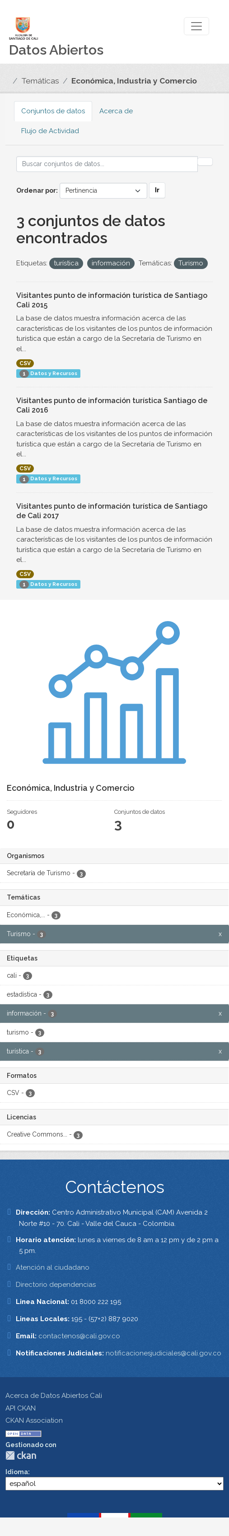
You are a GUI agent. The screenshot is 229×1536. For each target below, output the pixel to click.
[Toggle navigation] (196, 26)
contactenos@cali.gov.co (79, 1336)
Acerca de (116, 111)
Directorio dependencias (56, 1285)
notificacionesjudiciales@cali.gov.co (163, 1353)
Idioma (16, 1472)
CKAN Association (34, 1420)
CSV (25, 363)
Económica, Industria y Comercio (134, 80)
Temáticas (40, 80)
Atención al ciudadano (52, 1267)
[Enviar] (205, 162)
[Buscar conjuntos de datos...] (107, 164)
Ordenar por (36, 190)
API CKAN (20, 1408)
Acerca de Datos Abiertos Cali (53, 1396)
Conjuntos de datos (53, 111)
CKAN (20, 1455)
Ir (157, 190)
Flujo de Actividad (50, 131)
